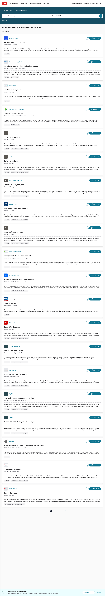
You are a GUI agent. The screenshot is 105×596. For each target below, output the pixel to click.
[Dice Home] (4, 3)
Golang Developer (11, 493)
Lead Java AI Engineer (12, 90)
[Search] (100, 16)
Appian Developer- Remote (14, 351)
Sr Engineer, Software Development (17, 256)
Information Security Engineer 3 (16, 208)
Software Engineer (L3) (13, 137)
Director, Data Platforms (13, 113)
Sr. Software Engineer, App (14, 185)
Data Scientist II (10, 303)
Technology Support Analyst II (15, 42)
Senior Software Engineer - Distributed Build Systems (24, 445)
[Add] (87, 38)
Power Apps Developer (12, 469)
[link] (39, 511)
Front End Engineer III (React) (15, 374)
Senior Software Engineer (13, 232)
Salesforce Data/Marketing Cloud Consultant (21, 66)
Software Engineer (11, 161)
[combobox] (24, 16)
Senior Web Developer (12, 327)
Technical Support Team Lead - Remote (19, 279)
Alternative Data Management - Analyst (19, 398)
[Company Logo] (6, 38)
